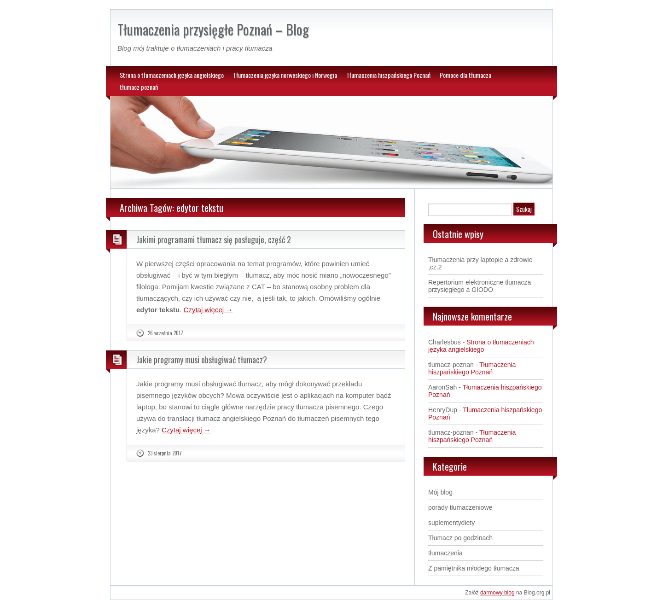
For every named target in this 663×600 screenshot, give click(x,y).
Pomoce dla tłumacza (465, 75)
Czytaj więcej (208, 310)
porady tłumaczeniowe (460, 507)
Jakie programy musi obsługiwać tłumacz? (201, 360)
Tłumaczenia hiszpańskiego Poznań (388, 75)
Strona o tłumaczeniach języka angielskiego (172, 75)
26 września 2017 (165, 333)
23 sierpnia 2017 (165, 453)
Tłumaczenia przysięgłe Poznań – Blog (213, 29)
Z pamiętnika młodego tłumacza (473, 568)
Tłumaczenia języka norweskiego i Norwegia (285, 75)
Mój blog (440, 492)
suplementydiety (451, 522)
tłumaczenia (445, 553)
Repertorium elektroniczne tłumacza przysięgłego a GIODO (479, 286)
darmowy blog (497, 592)
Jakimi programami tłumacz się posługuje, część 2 (213, 239)
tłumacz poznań (139, 87)
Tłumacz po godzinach (460, 538)
